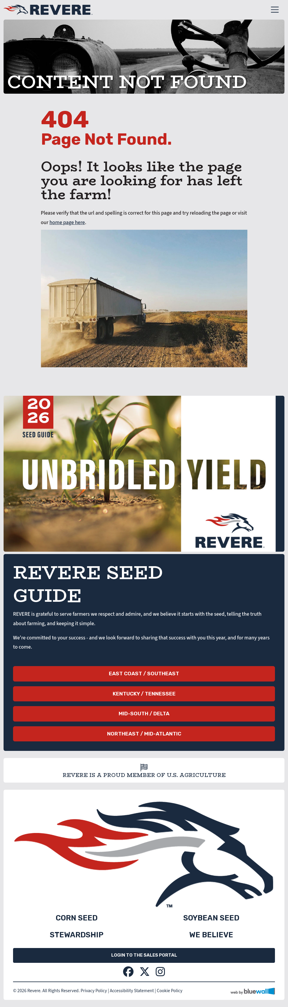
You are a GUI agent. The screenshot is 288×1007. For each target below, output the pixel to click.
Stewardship (77, 934)
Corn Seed (77, 917)
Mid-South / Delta (144, 713)
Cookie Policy (169, 990)
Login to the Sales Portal (144, 955)
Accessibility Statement (132, 990)
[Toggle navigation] (274, 10)
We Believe (211, 934)
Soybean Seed (211, 917)
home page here (67, 222)
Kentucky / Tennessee (144, 694)
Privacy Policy (94, 990)
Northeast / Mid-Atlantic (144, 734)
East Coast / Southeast (144, 673)
